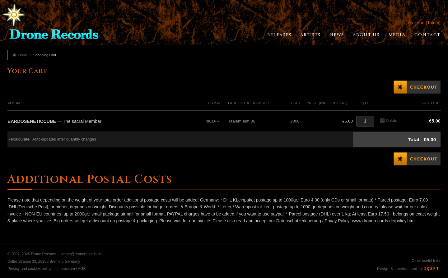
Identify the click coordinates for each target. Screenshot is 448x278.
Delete (388, 120)
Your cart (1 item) (424, 22)
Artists (310, 35)
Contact (427, 35)
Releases (279, 35)
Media (397, 35)
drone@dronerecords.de (81, 254)
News (336, 35)
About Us (366, 35)
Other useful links (426, 260)
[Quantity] (365, 121)
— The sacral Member (54, 121)
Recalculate (18, 139)
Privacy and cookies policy (29, 268)
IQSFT (432, 269)
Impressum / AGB (71, 268)
